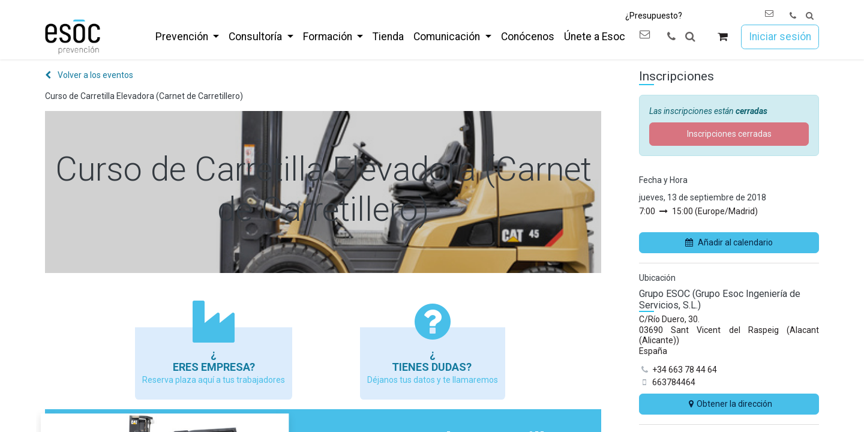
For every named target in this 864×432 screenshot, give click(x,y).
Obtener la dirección (729, 404)
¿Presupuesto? (653, 15)
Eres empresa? (214, 367)
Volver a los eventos (89, 75)
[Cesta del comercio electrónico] (722, 36)
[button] (809, 16)
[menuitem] (187, 36)
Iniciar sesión (780, 37)
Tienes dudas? (433, 367)
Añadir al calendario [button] (729, 242)
